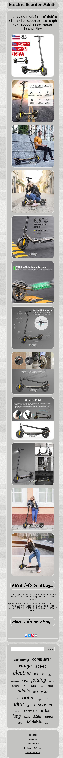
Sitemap (32, 739)
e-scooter (43, 704)
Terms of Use (32, 753)
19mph (42, 686)
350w (37, 716)
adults (24, 690)
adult (18, 704)
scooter (25, 697)
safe (35, 691)
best (25, 685)
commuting (21, 660)
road (46, 699)
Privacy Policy (32, 748)
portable (31, 711)
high (39, 700)
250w (25, 681)
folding (38, 680)
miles (44, 691)
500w (49, 717)
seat (21, 722)
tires (50, 685)
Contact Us (33, 744)
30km (33, 686)
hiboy (49, 674)
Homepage (33, 735)
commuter (41, 659)
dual (51, 681)
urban (46, 710)
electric (22, 672)
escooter (15, 681)
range (25, 665)
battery (15, 685)
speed (41, 666)
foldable (34, 722)
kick (27, 717)
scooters (17, 711)
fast (46, 724)
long (16, 716)
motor (39, 673)
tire (29, 706)
